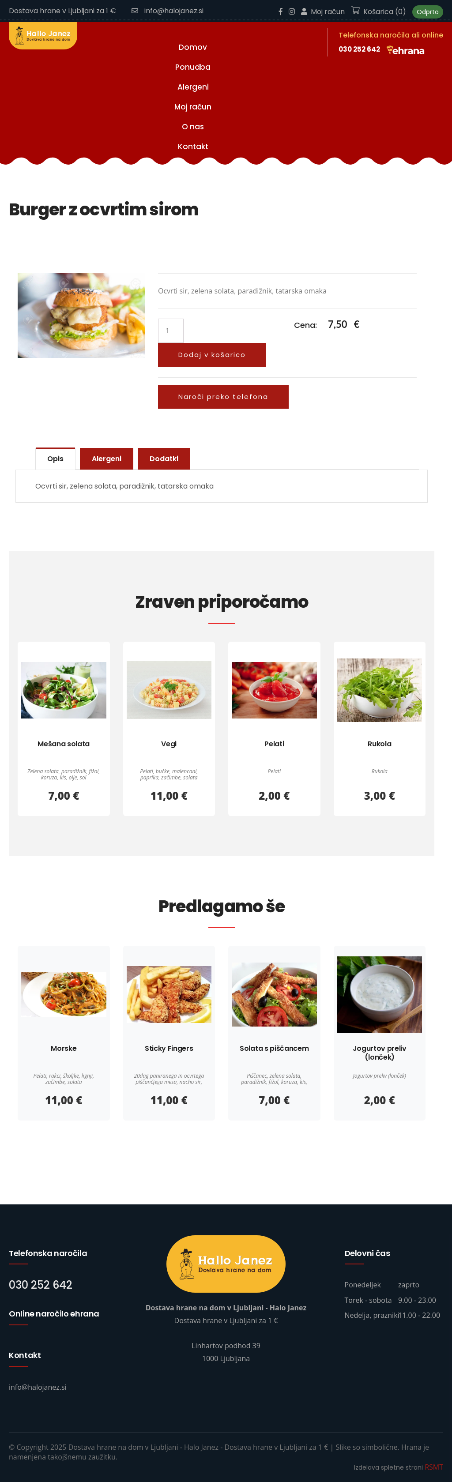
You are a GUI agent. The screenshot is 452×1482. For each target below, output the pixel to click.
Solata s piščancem (274, 1048)
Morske (63, 1048)
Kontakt (193, 146)
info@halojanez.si (167, 11)
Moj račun (323, 12)
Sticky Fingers (169, 1048)
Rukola (379, 744)
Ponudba (193, 67)
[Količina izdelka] (171, 331)
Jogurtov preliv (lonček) (380, 1052)
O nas (193, 126)
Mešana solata (64, 744)
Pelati (274, 744)
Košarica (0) (378, 12)
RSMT (434, 1467)
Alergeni (193, 87)
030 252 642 (359, 49)
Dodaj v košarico (212, 354)
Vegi (169, 744)
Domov (193, 47)
